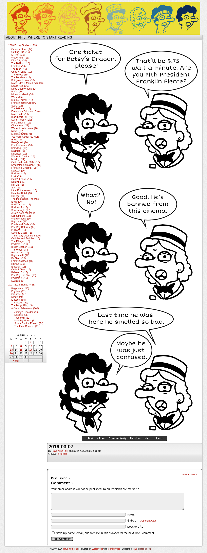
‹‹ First (89, 438)
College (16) (18, 196)
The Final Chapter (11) (26, 326)
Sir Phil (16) (18, 54)
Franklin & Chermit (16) (24, 167)
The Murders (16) (21, 77)
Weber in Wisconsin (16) (24, 128)
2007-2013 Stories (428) (21, 284)
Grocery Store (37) (21, 49)
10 (30, 346)
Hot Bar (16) (18, 184)
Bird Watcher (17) (21, 204)
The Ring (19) (19, 69)
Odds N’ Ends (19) (21, 71)
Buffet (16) (17, 91)
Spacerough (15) (20, 210)
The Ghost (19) (19, 74)
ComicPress (114, 549)
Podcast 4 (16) (19, 278)
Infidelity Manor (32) (25, 320)
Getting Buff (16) (20, 52)
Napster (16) (18, 170)
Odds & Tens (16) (21, 269)
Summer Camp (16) (22, 134)
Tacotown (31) (22, 317)
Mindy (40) (17, 297)
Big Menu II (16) (20, 255)
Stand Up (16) (19, 148)
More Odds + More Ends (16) (27, 83)
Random (135, 438)
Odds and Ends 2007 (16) (25, 162)
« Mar (16, 360)
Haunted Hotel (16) (22, 193)
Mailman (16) (18, 150)
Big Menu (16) (19, 221)
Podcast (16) (18, 173)
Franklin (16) (18, 66)
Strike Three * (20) (21, 119)
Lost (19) (16, 176)
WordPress (97, 549)
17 (30, 349)
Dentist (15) (17, 182)
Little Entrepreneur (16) (24, 190)
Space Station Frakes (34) (28, 323)
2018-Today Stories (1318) (23, 45)
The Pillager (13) (20, 241)
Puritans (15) (18, 230)
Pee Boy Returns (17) (23, 227)
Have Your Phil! (60, 451)
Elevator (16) (18, 266)
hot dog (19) (18, 159)
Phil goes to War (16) (23, 80)
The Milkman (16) (21, 108)
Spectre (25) (21, 315)
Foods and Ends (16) (23, 224)
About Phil (15, 37)
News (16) (17, 131)
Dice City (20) (19, 60)
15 (21, 349)
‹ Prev (101, 438)
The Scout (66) (19, 302)
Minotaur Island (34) (22, 94)
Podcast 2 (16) (19, 207)
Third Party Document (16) (26, 235)
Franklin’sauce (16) (22, 145)
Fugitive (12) (18, 291)
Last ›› (160, 438)
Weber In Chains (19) (23, 156)
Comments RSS (189, 474)
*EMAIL (141, 520)
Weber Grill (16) (20, 57)
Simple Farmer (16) (22, 100)
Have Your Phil (103, 18)
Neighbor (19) (19, 153)
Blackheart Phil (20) (22, 117)
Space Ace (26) (20, 86)
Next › (148, 438)
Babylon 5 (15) (19, 272)
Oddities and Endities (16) (25, 238)
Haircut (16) (18, 263)
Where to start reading (50, 37)
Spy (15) (16, 187)
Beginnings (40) (20, 288)
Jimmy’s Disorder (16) (26, 312)
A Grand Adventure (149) (25, 308)
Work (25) (17, 97)
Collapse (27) (18, 294)
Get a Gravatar (148, 520)
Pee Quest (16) (20, 142)
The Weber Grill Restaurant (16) (20, 251)
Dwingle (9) (17, 280)
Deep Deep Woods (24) (24, 88)
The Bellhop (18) (20, 63)
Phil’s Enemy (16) (21, 122)
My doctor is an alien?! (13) (26, 165)
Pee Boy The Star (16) (23, 275)
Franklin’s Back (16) (22, 261)
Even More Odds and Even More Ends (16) (25, 113)
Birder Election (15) (22, 247)
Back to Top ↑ (146, 549)
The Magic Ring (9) (22, 305)
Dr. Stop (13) (18, 258)
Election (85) (18, 299)
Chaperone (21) (20, 125)
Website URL (135, 526)
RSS (135, 549)
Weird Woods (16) (21, 218)
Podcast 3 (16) (19, 244)
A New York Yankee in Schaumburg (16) (23, 214)
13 (11, 349)
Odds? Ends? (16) (21, 179)
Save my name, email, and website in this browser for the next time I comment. (105, 533)
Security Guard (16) (22, 232)
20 (11, 353)
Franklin (62, 453)
